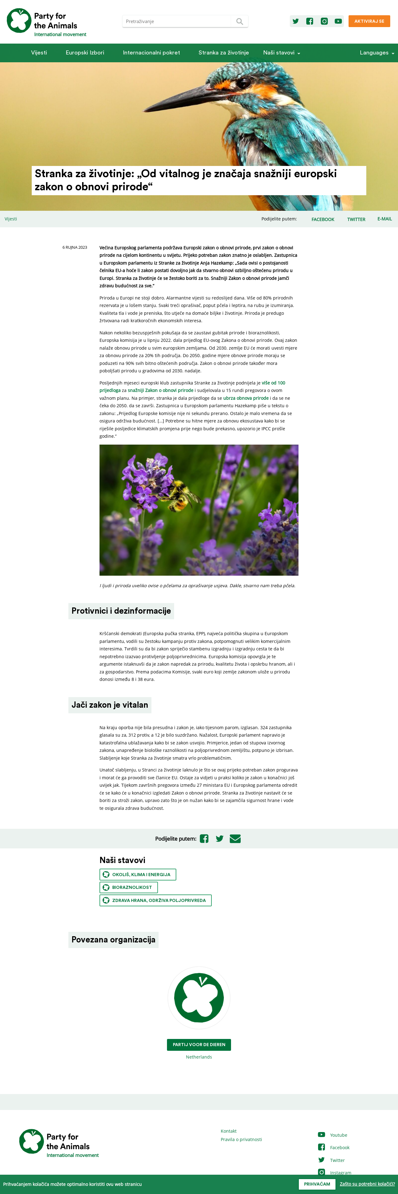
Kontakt (229, 1131)
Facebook (333, 1147)
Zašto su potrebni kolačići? (367, 1184)
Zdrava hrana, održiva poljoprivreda (154, 900)
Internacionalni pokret (151, 53)
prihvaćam (317, 1184)
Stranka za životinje (224, 53)
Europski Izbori (85, 53)
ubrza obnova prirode (246, 398)
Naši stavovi (278, 53)
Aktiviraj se (369, 21)
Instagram (334, 1173)
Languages (374, 53)
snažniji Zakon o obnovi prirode (160, 390)
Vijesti (39, 53)
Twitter (331, 1160)
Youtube (332, 1135)
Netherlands (199, 1013)
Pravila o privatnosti (241, 1139)
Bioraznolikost (127, 887)
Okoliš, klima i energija (136, 874)
